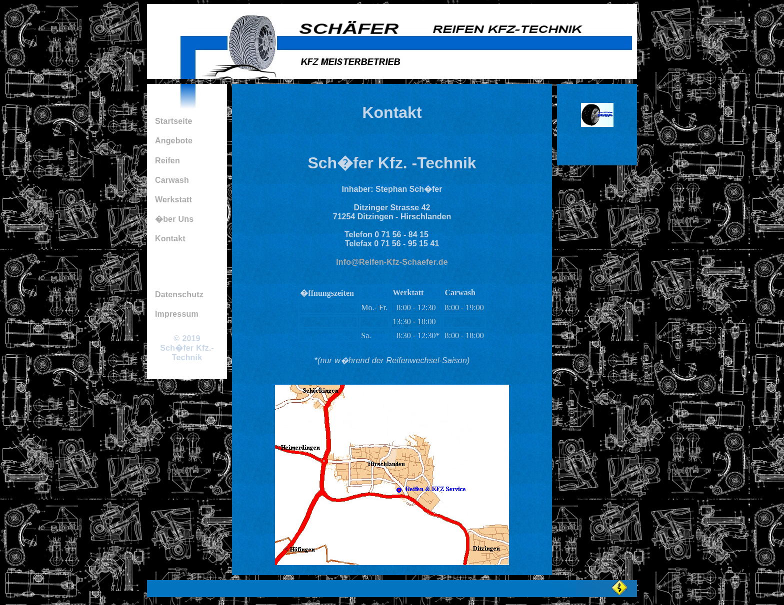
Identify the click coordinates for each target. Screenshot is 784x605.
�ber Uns (174, 219)
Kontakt (170, 238)
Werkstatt (173, 199)
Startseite (173, 121)
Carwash (172, 180)
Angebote (173, 140)
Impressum (176, 314)
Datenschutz (179, 294)
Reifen (167, 160)
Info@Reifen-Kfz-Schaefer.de (392, 262)
